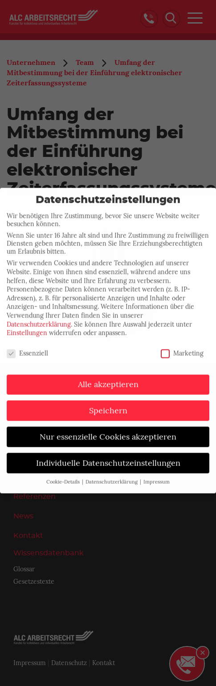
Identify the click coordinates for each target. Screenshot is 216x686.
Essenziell (27, 348)
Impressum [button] (156, 477)
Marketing (182, 348)
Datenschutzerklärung (39, 319)
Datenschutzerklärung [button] (112, 477)
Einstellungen (27, 328)
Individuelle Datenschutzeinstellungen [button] (108, 458)
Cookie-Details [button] (63, 477)
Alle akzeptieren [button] (108, 379)
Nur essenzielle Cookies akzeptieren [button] (108, 432)
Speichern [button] (108, 405)
